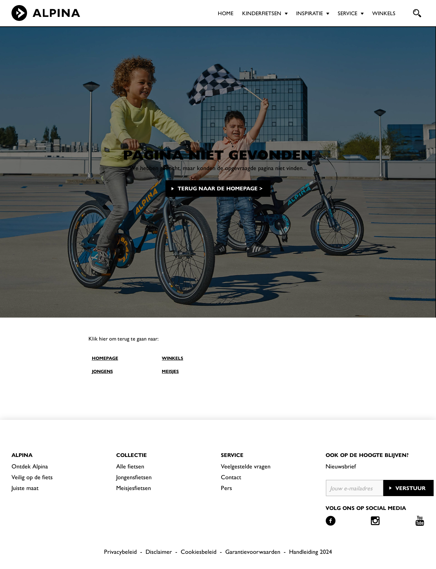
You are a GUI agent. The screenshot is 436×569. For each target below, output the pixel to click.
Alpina (21, 455)
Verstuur (410, 488)
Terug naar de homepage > (220, 188)
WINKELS (172, 358)
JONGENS (102, 371)
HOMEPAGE (105, 358)
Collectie (131, 455)
